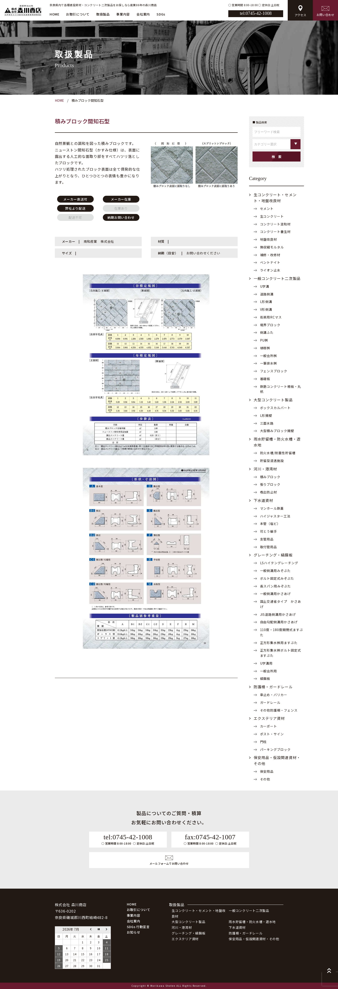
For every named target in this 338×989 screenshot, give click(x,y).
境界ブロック (270, 325)
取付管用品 (268, 547)
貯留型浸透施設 (272, 460)
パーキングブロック (275, 749)
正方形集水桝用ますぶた (279, 642)
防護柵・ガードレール (273, 686)
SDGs (161, 14)
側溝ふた (267, 332)
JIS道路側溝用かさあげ (278, 614)
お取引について (78, 14)
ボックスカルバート (275, 407)
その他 (265, 779)
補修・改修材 (270, 255)
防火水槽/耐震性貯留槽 (278, 453)
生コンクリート (272, 216)
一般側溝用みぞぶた (275, 570)
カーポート (268, 726)
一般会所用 (268, 671)
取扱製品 (103, 14)
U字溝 (264, 286)
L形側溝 (266, 301)
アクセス (300, 11)
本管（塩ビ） (270, 523)
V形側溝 (266, 309)
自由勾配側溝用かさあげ (279, 622)
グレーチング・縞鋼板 (273, 555)
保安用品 (267, 771)
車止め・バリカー (273, 694)
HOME (54, 14)
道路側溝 (267, 294)
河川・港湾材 (265, 469)
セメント (267, 208)
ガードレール (270, 702)
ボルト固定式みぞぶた (277, 578)
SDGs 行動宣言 (138, 926)
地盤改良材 (268, 239)
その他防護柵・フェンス (279, 710)
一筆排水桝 (268, 363)
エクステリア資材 (269, 718)
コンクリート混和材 (275, 224)
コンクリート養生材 (275, 231)
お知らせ (133, 932)
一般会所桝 (268, 355)
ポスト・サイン (272, 734)
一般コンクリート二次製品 (277, 278)
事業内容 (123, 14)
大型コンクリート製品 (273, 399)
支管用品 (267, 539)
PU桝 (264, 340)
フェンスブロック (273, 371)
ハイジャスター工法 (275, 516)
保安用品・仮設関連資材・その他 (254, 939)
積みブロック (270, 477)
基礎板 (265, 378)
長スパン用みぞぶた (275, 586)
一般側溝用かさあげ (275, 593)
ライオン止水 (270, 270)
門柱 (263, 741)
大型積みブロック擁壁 (277, 430)
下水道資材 (263, 500)
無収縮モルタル (272, 247)
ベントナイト (270, 262)
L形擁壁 (266, 415)
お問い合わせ (325, 11)
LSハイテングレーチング (279, 563)
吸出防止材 (268, 492)
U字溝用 (266, 663)
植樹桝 (265, 348)
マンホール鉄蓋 (272, 508)
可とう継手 (268, 531)
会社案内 (143, 14)
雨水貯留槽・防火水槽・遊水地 (252, 921)
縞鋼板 (265, 678)
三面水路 (267, 423)
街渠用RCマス (271, 317)
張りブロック (270, 484)
